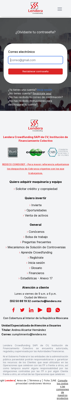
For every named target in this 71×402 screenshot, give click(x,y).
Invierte (36, 205)
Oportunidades (37, 210)
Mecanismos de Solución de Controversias (37, 247)
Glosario (36, 268)
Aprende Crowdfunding (36, 252)
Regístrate (37, 257)
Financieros (36, 273)
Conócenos (36, 232)
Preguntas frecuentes (36, 242)
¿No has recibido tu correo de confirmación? (35, 97)
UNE (54, 380)
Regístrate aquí (42, 93)
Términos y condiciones (35, 382)
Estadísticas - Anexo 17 (36, 278)
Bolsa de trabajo (36, 237)
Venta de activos (36, 215)
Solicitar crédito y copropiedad (37, 189)
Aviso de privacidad (21, 382)
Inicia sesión (44, 89)
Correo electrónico (21, 52)
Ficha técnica (47, 382)
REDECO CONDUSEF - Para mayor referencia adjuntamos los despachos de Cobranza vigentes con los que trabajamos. (35, 169)
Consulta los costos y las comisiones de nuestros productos (62, 389)
